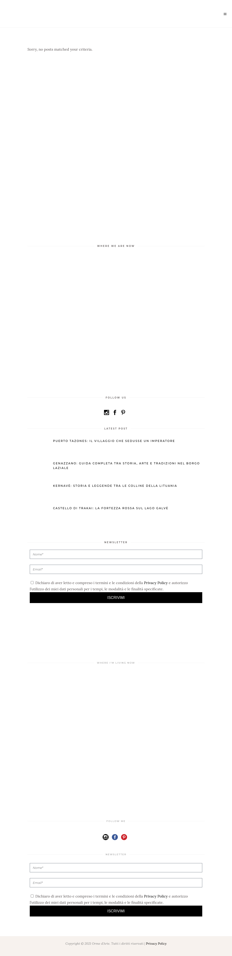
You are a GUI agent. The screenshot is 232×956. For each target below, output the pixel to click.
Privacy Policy (156, 582)
